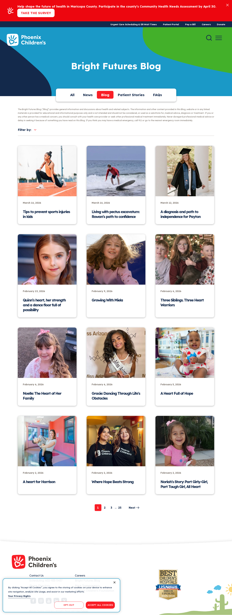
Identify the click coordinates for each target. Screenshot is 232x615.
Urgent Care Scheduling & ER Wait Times (133, 24)
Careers (206, 24)
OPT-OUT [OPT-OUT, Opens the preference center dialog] (68, 605)
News (88, 95)
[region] (61, 595)
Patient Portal (171, 24)
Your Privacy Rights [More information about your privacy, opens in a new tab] (19, 596)
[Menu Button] (218, 38)
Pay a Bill (190, 24)
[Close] (227, 4)
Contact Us (36, 575)
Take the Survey (36, 13)
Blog (105, 95)
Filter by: (24, 130)
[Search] (209, 38)
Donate (221, 24)
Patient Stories (131, 95)
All (72, 95)
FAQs (157, 95)
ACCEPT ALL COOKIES (100, 605)
